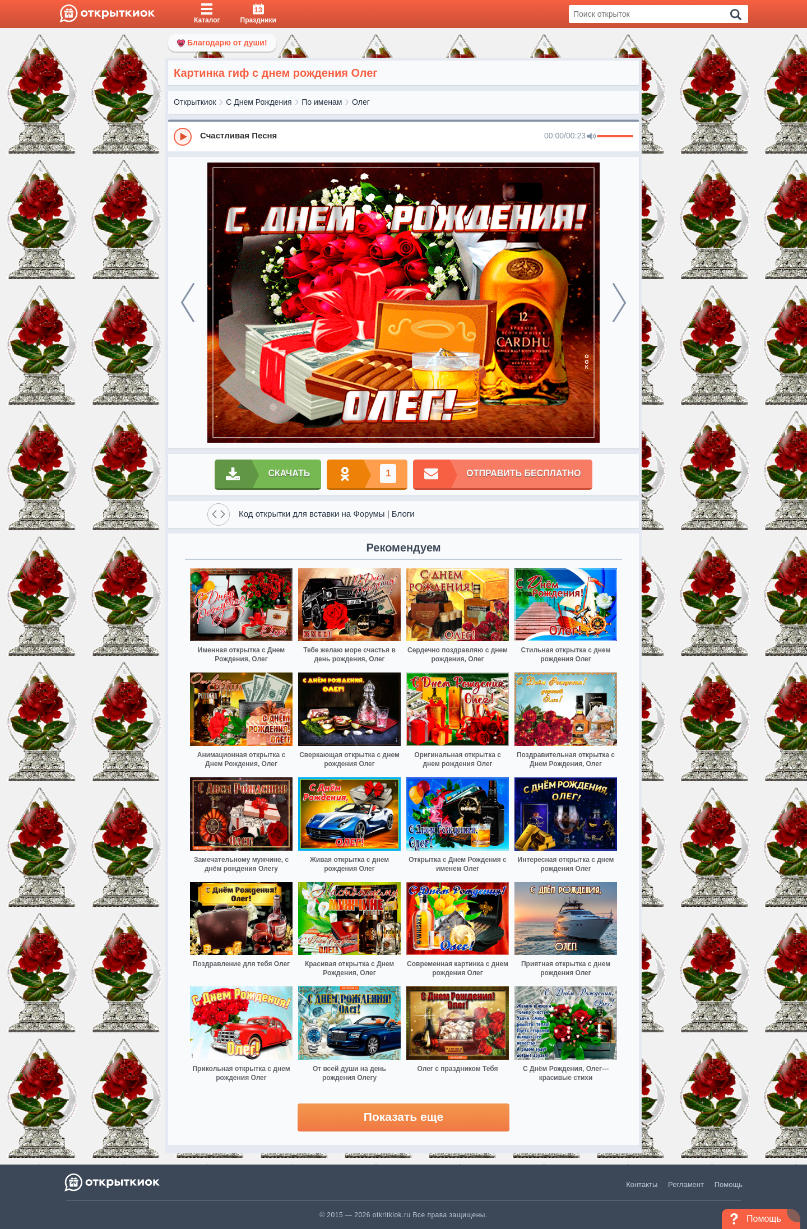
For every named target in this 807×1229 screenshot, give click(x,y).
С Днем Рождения (258, 102)
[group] (403, 136)
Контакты (641, 1184)
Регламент (686, 1184)
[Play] (183, 137)
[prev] (188, 303)
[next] (619, 303)
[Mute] (591, 136)
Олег (361, 102)
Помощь (729, 1184)
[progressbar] (615, 137)
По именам (322, 102)
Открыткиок (195, 102)
